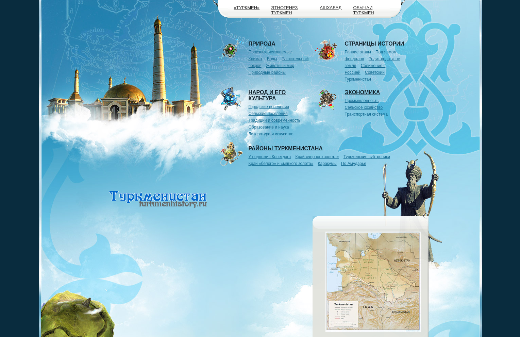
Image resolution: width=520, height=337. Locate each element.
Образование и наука (269, 127)
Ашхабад (330, 7)
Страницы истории (374, 44)
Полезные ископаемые (270, 52)
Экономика (362, 92)
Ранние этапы (358, 52)
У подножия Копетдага (270, 156)
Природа (262, 44)
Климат (256, 58)
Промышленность (362, 100)
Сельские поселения (268, 113)
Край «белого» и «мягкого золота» (281, 163)
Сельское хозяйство (364, 107)
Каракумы (327, 163)
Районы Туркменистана (286, 148)
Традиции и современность (275, 120)
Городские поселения (269, 106)
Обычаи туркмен (363, 10)
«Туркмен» (247, 7)
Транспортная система (366, 114)
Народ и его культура (267, 95)
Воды (272, 58)
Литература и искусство (271, 134)
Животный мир (280, 65)
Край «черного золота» (317, 156)
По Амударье (353, 163)
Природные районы (267, 72)
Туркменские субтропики (366, 156)
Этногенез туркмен (284, 10)
